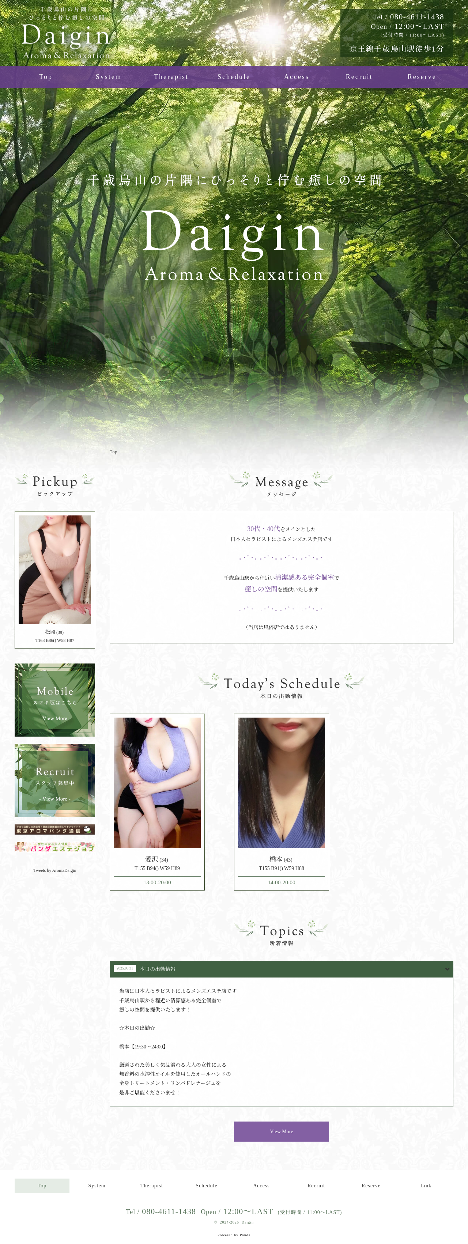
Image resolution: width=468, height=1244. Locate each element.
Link (425, 1185)
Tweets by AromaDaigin (54, 870)
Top (46, 76)
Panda (245, 1235)
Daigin (248, 1222)
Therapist (171, 76)
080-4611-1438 (408, 16)
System (109, 76)
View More (281, 1131)
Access (296, 76)
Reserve (422, 76)
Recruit (359, 76)
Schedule (234, 76)
